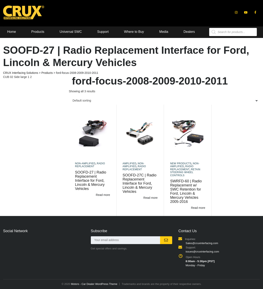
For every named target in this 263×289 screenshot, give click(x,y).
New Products (180, 163)
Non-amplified (85, 163)
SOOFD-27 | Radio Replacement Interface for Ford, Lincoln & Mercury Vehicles (90, 180)
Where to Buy (134, 31)
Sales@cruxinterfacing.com (202, 243)
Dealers (189, 31)
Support (103, 31)
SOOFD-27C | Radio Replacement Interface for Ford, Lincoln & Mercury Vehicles (140, 183)
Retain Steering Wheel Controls (185, 172)
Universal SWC (71, 31)
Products (37, 31)
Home (11, 31)
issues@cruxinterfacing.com (202, 251)
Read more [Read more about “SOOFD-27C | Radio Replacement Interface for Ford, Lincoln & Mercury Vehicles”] (150, 197)
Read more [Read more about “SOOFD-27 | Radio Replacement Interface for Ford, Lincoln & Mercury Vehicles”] (103, 194)
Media (163, 31)
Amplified (129, 163)
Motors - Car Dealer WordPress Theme (94, 284)
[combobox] (164, 100)
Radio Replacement (90, 165)
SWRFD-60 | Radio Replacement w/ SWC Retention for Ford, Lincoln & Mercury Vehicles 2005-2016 (186, 191)
